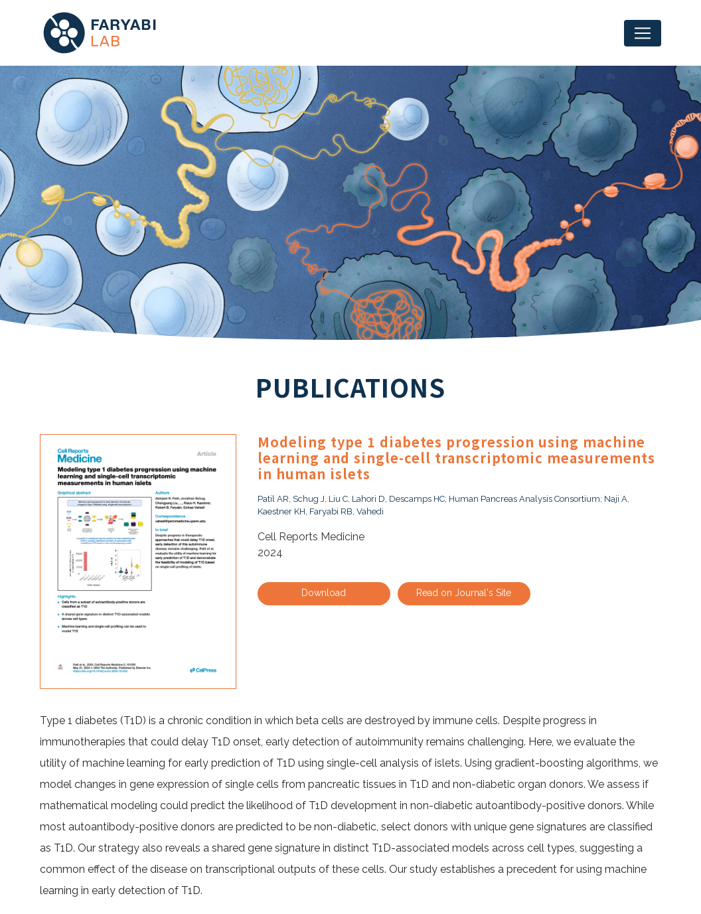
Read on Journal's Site (463, 592)
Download (323, 592)
